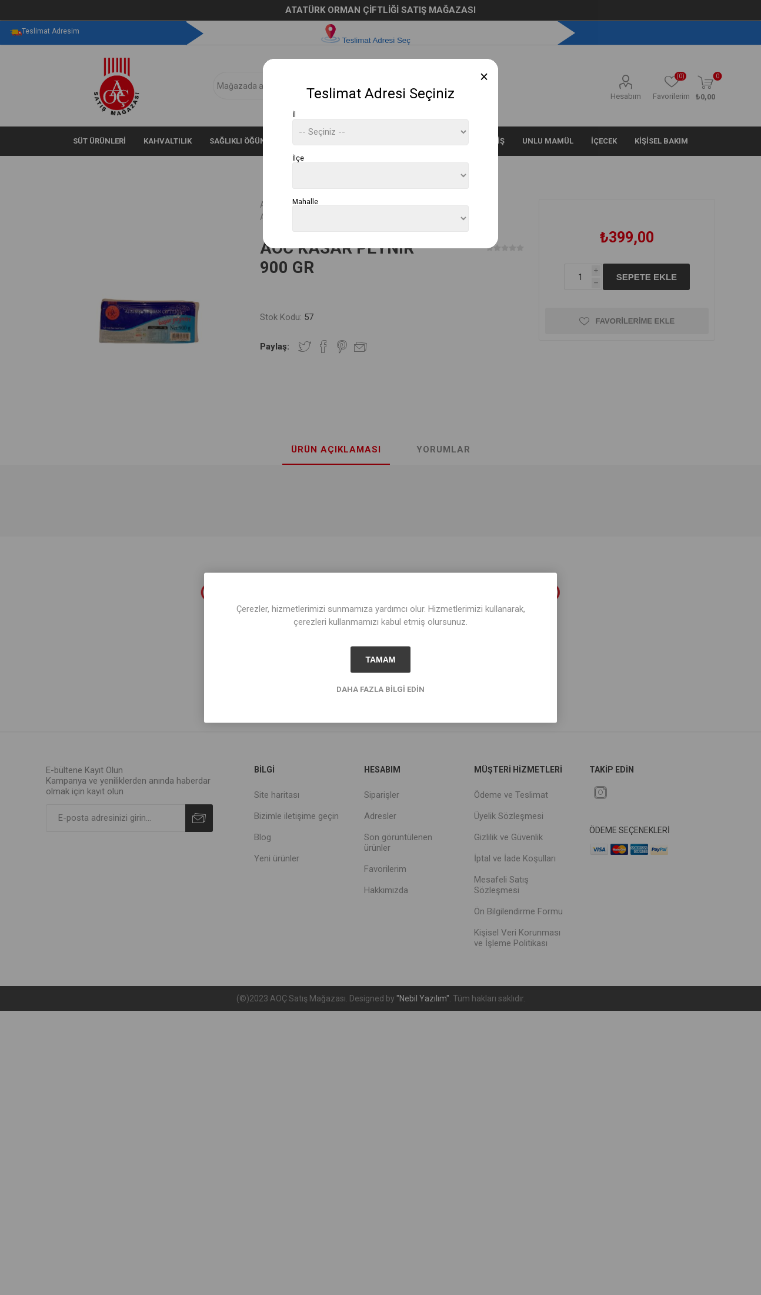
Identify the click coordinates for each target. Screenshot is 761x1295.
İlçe (298, 158)
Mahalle (305, 201)
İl (294, 115)
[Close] (484, 77)
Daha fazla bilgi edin (380, 688)
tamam (380, 659)
